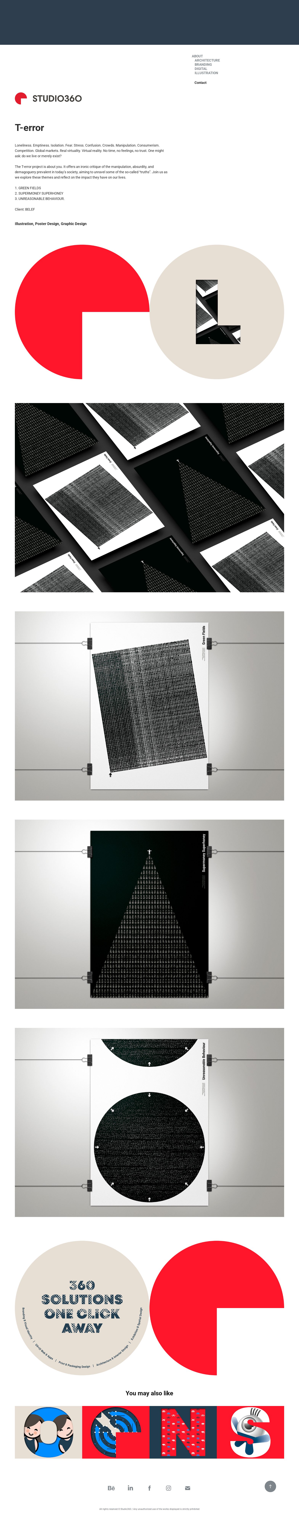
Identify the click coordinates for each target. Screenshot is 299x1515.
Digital (201, 68)
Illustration (206, 73)
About (197, 56)
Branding (203, 64)
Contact (201, 82)
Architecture (207, 60)
